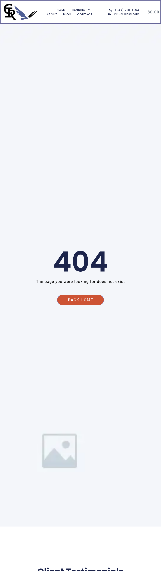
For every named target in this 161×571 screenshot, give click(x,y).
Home (61, 10)
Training (80, 9)
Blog (67, 14)
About (52, 14)
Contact (85, 14)
